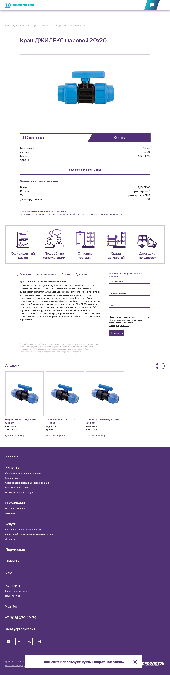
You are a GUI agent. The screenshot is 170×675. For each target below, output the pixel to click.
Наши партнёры (13, 595)
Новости (12, 561)
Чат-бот (12, 606)
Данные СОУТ (12, 513)
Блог (9, 572)
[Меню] (163, 5)
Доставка (10, 539)
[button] (157, 366)
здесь (120, 661)
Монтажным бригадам (16, 487)
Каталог (12, 456)
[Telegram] (39, 641)
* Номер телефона (117, 294)
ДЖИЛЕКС (144, 156)
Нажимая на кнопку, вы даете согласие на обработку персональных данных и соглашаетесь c (129, 321)
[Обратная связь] (152, 5)
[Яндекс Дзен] (18, 641)
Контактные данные (16, 591)
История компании (15, 508)
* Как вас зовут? (116, 282)
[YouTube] (8, 641)
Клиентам (13, 468)
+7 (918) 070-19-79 (20, 618)
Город (111, 306)
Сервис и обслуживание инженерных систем (29, 534)
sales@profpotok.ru (21, 629)
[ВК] (29, 641)
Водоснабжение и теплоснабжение (23, 529)
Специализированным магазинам (23, 473)
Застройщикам (12, 478)
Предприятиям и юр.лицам (19, 492)
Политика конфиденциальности (22, 665)
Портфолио (15, 550)
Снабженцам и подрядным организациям (27, 483)
